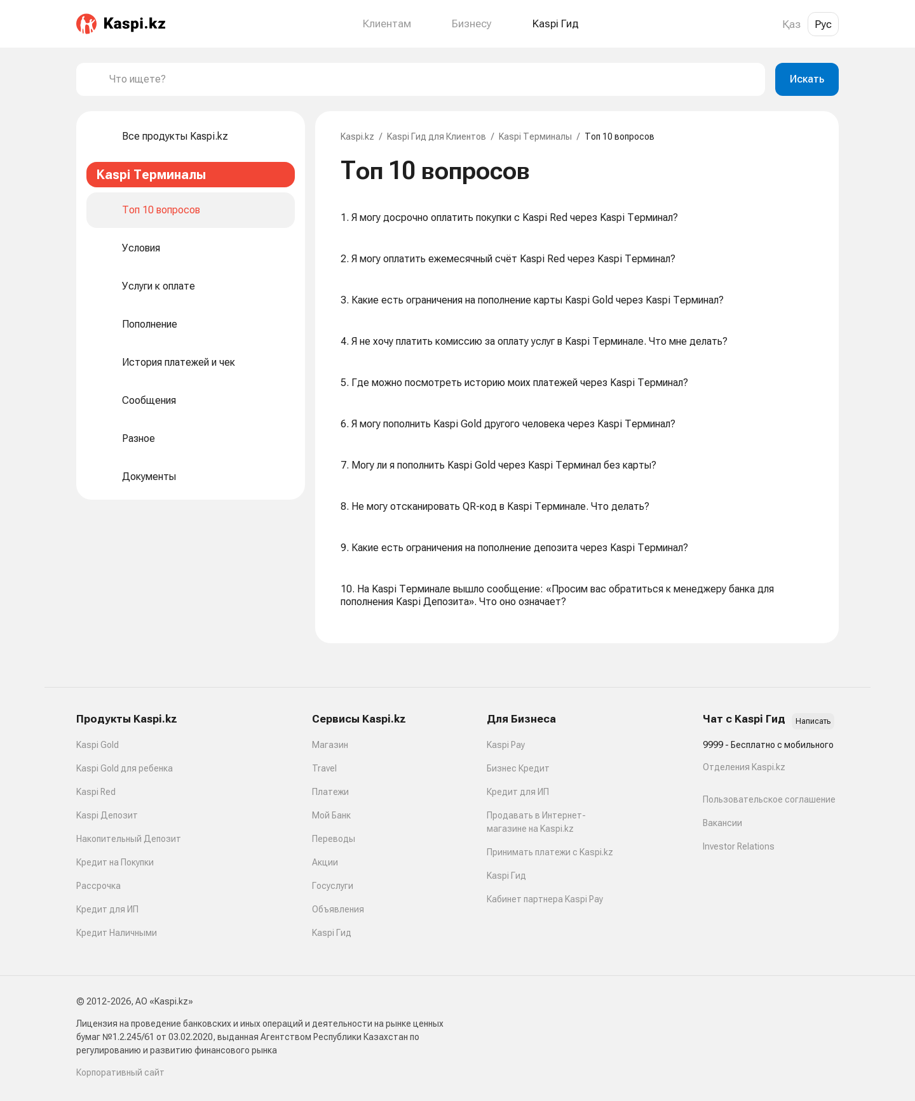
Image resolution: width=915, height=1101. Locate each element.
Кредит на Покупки (115, 862)
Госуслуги (332, 886)
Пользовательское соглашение (769, 799)
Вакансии (722, 823)
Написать (813, 721)
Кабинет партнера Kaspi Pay (545, 899)
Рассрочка (98, 886)
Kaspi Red (96, 792)
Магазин (330, 745)
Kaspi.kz (357, 136)
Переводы (333, 839)
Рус (823, 24)
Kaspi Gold (97, 745)
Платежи (330, 792)
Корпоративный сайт (120, 1072)
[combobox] (432, 79)
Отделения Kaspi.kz (744, 767)
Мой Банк (331, 815)
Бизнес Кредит (518, 768)
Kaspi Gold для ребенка (124, 768)
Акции (325, 862)
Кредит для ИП (107, 909)
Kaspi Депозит (107, 815)
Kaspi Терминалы (535, 136)
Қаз (791, 24)
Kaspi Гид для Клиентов (436, 136)
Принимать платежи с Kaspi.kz (550, 852)
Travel (324, 768)
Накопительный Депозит (128, 839)
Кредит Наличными (116, 933)
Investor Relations (739, 846)
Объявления (338, 909)
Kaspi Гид (331, 933)
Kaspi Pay (506, 745)
